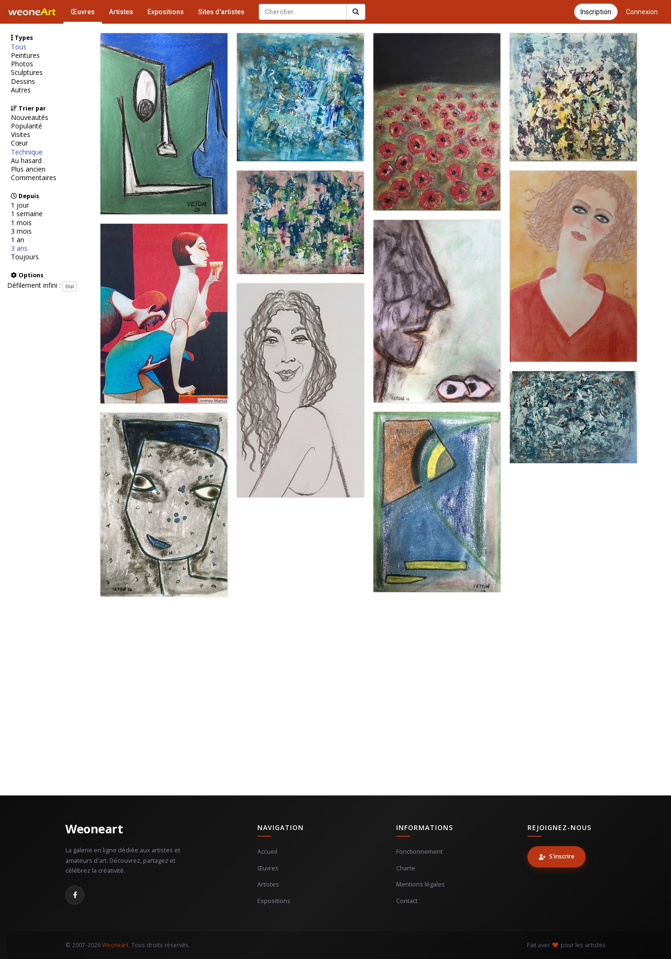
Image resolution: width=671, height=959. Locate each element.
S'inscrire (556, 856)
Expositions (165, 12)
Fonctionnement (419, 852)
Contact (406, 901)
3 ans (19, 248)
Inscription (595, 12)
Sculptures (27, 72)
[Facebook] (74, 895)
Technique (27, 152)
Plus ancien (28, 169)
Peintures (25, 55)
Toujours (25, 257)
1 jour (20, 205)
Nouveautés (29, 117)
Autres (21, 90)
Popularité (26, 126)
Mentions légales (420, 884)
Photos (22, 64)
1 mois (21, 223)
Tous (19, 47)
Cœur (19, 143)
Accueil (267, 852)
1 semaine (27, 214)
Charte (405, 868)
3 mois (21, 231)
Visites (20, 134)
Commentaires (33, 178)
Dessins (23, 81)
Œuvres (83, 12)
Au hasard (26, 160)
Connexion (642, 12)
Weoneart (94, 829)
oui (69, 286)
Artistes (121, 12)
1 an (17, 240)
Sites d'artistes (221, 12)
